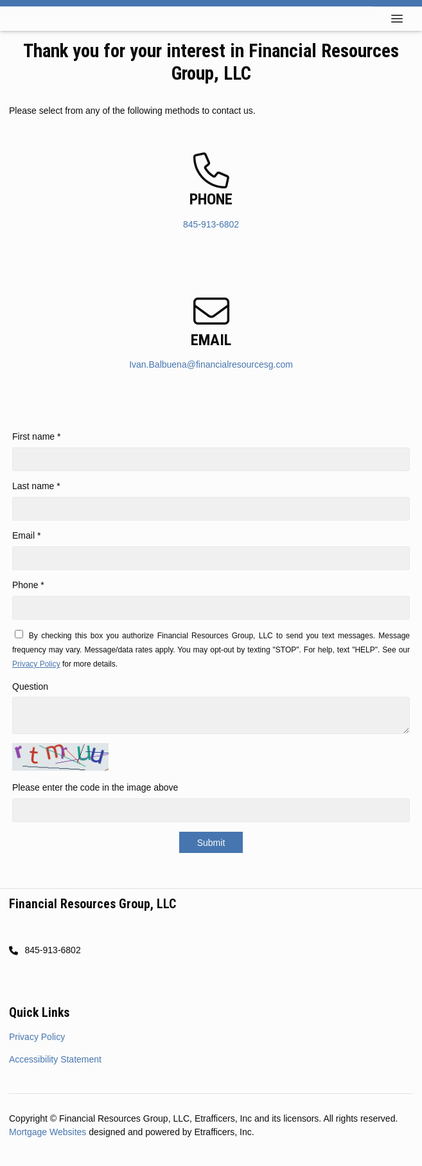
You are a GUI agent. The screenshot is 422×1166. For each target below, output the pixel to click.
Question (30, 686)
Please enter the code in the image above (95, 787)
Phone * (28, 585)
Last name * (36, 486)
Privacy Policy (36, 663)
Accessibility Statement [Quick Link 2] (55, 1059)
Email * (26, 535)
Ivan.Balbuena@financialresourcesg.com (211, 364)
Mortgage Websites (49, 1132)
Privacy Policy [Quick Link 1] (37, 1037)
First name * (36, 436)
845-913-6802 (211, 224)
